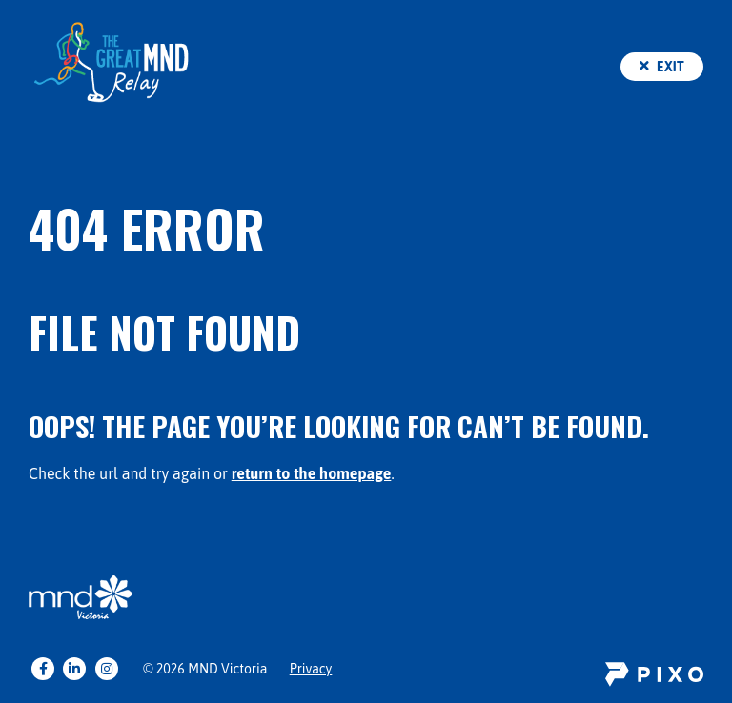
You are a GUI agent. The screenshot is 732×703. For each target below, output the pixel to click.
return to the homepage (312, 473)
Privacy (311, 668)
